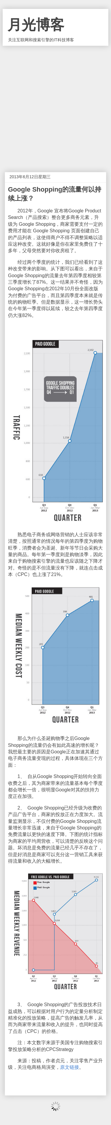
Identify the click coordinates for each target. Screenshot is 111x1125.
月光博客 (35, 25)
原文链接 (69, 1067)
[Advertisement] (55, 104)
